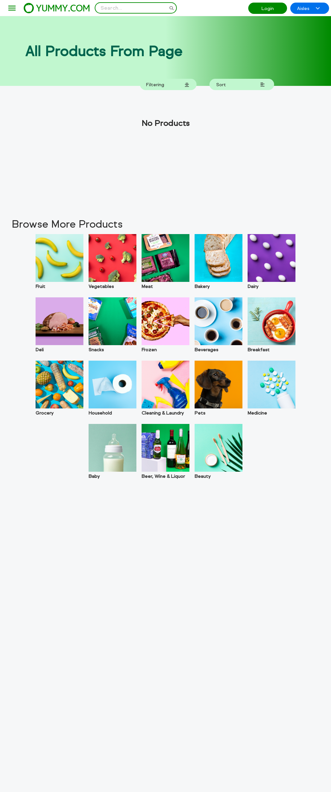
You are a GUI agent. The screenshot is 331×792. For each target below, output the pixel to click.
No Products (165, 123)
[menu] (12, 8)
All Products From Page (103, 51)
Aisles (308, 8)
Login (268, 8)
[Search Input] (136, 8)
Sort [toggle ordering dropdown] (240, 84)
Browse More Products (67, 224)
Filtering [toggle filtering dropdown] (168, 84)
